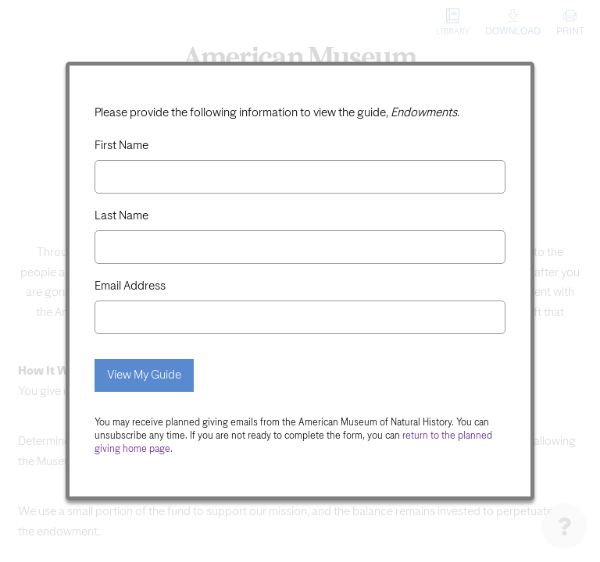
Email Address (130, 286)
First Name (121, 145)
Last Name (121, 216)
